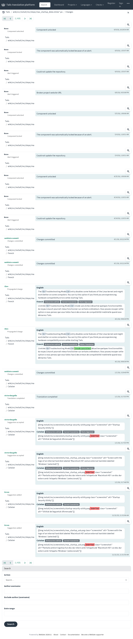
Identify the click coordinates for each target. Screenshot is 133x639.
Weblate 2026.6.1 (45, 634)
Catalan (11, 386)
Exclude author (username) (17, 597)
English (40, 287)
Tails (8, 12)
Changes (69, 12)
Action (7, 574)
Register (111, 3)
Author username (12, 586)
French (11, 253)
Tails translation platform (18, 5)
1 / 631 (18, 18)
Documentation (74, 634)
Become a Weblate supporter (92, 634)
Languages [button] (85, 4)
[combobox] (44, 4)
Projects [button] (71, 4)
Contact (63, 634)
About (56, 634)
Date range (9, 608)
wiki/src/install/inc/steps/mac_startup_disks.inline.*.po (38, 12)
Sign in (121, 5)
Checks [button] (99, 4)
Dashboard (59, 4)
